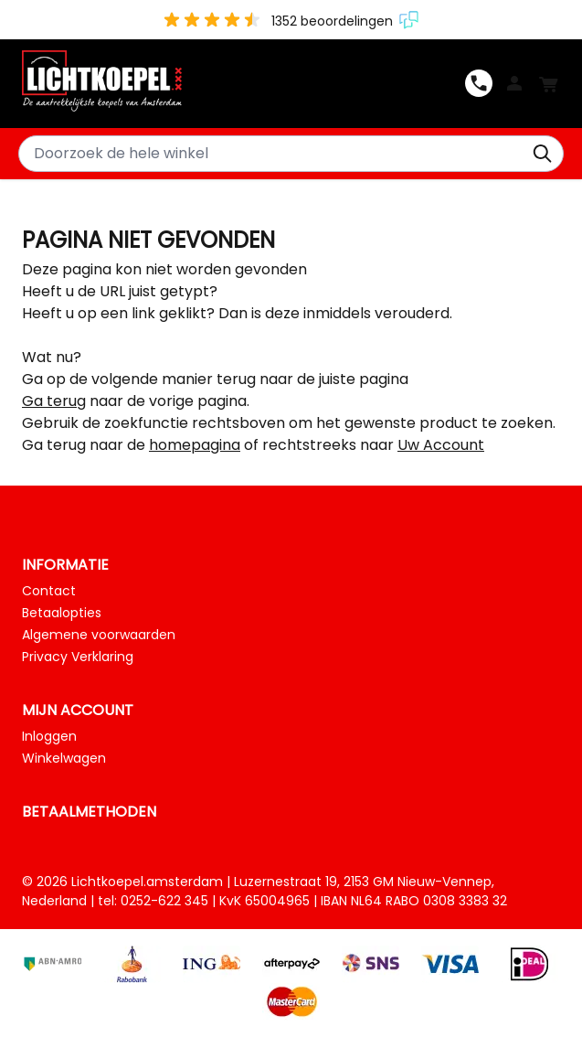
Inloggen (49, 736)
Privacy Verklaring (77, 656)
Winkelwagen (64, 758)
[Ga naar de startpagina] (243, 82)
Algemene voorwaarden (98, 634)
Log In (514, 83)
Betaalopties (61, 613)
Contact (49, 591)
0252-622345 (478, 83)
